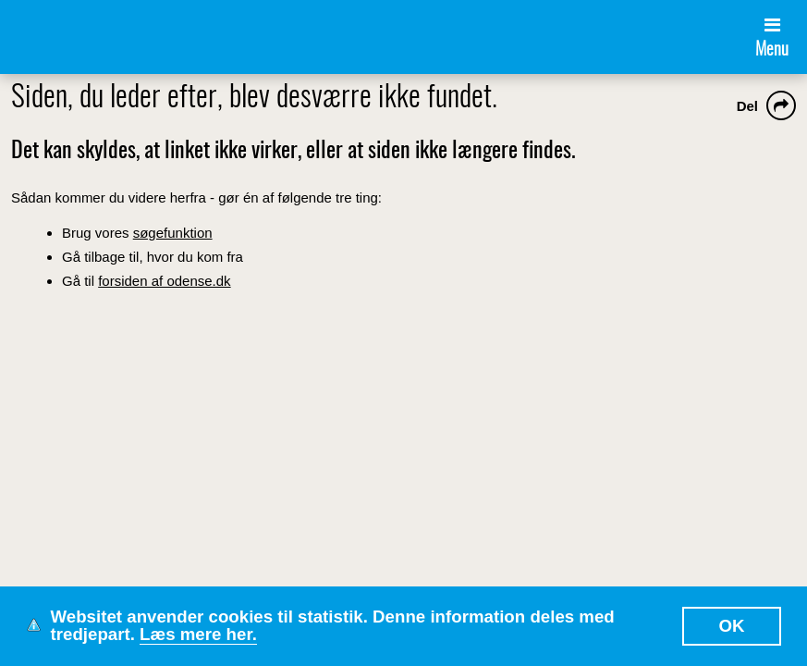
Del (747, 106)
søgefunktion (173, 232)
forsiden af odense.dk (164, 281)
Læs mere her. (198, 634)
